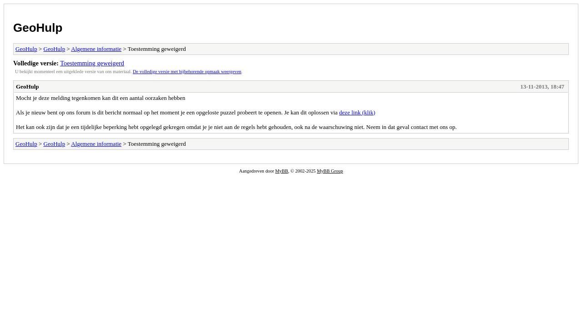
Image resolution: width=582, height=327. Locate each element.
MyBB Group (330, 170)
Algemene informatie (96, 48)
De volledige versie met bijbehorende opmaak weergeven (187, 71)
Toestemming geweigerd (92, 63)
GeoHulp (37, 28)
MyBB (281, 170)
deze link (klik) (357, 112)
